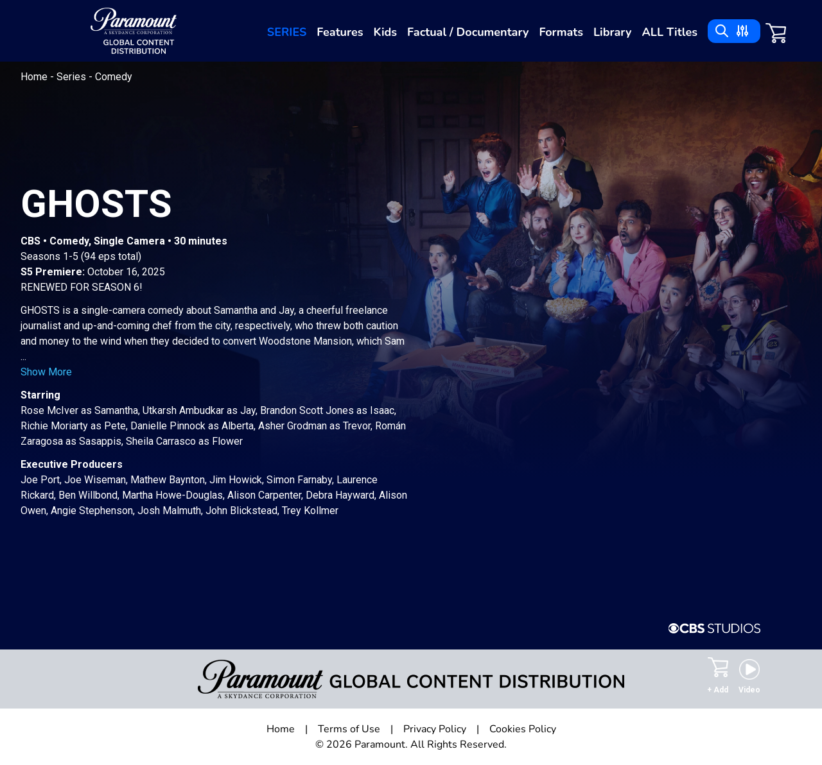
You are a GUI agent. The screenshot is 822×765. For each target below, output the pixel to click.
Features (340, 32)
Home (35, 77)
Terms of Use (349, 729)
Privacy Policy (434, 729)
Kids (386, 32)
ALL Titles (669, 32)
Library (612, 32)
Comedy (113, 77)
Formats (561, 32)
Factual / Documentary (468, 32)
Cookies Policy (522, 729)
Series (286, 32)
